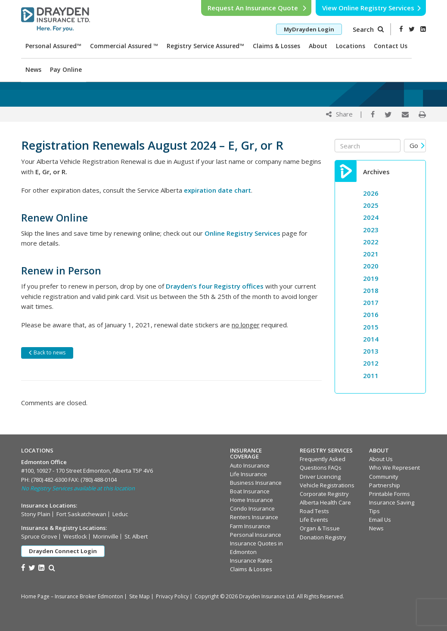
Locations (350, 46)
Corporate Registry (324, 494)
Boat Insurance (250, 491)
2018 (371, 290)
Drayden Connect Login (63, 551)
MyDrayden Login (309, 29)
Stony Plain (35, 514)
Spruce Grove (39, 536)
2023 (371, 229)
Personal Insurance (255, 535)
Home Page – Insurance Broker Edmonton (72, 596)
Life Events (314, 519)
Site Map (139, 596)
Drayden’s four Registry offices (215, 286)
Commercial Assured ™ (124, 46)
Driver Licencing (320, 476)
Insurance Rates (251, 560)
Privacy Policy (172, 596)
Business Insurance (256, 482)
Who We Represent (394, 467)
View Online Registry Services (372, 7)
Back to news (46, 352)
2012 (371, 363)
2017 (371, 302)
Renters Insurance (254, 517)
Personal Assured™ (53, 46)
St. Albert (136, 536)
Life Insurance (248, 474)
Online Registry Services (242, 233)
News (33, 69)
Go (417, 145)
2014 (371, 339)
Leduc (120, 514)
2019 (371, 278)
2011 (371, 375)
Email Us (380, 519)
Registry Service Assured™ (205, 46)
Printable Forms (389, 494)
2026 (371, 193)
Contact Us (390, 46)
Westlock (75, 536)
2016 (371, 314)
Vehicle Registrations (327, 485)
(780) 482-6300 (49, 479)
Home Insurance (251, 500)
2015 (371, 327)
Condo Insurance (252, 508)
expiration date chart (217, 190)
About (318, 46)
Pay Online (66, 69)
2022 (371, 241)
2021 (371, 253)
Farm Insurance (250, 526)
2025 (371, 205)
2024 (371, 217)
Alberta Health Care (325, 502)
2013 (371, 351)
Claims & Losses (276, 46)
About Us (381, 459)
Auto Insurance (250, 465)
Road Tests (314, 511)
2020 (371, 266)
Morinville (105, 536)
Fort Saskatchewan (81, 514)
